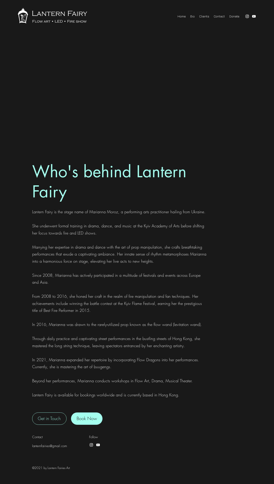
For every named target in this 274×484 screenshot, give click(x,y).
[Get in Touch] (49, 418)
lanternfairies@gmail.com (49, 446)
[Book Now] (86, 418)
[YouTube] (254, 16)
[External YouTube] (137, 96)
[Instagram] (247, 16)
